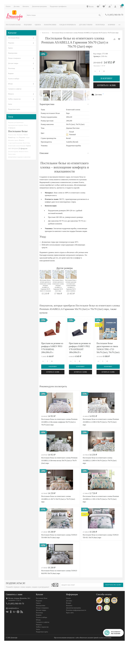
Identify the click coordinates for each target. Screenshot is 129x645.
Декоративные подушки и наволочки (19, 157)
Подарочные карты (14, 109)
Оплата (8, 6)
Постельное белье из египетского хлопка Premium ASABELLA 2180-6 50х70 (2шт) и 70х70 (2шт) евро (101, 422)
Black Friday (26, 143)
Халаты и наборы (13, 78)
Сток (17, 137)
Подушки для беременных (16, 122)
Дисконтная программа (39, 6)
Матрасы (11, 94)
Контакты (26, 6)
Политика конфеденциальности (76, 610)
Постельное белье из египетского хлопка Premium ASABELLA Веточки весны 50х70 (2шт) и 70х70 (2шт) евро (59, 460)
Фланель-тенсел (23, 151)
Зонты (10, 104)
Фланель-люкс (12, 135)
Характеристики (47, 104)
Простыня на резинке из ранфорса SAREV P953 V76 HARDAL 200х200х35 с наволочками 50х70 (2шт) (52, 349)
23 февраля (22, 148)
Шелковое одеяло (13, 140)
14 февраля (11, 128)
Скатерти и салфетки (14, 89)
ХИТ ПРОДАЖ (13, 148)
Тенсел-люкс (12, 154)
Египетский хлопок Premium (17, 146)
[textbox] (64, 15)
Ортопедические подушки (15, 125)
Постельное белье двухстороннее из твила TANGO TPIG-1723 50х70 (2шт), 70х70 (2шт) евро (108, 349)
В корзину (106, 78)
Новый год (11, 137)
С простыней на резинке (15, 143)
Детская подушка (13, 151)
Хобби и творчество (14, 99)
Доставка (16, 6)
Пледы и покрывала (67, 25)
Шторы (10, 84)
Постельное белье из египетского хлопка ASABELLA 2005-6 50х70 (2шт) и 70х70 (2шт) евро (100, 460)
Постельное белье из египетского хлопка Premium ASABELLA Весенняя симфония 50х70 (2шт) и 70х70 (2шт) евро (59, 422)
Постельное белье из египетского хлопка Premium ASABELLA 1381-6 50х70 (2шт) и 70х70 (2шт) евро (101, 499)
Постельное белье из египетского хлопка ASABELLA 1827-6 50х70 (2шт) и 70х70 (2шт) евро (58, 499)
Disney (26, 125)
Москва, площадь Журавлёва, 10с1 (19, 598)
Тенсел (25, 135)
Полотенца (100, 25)
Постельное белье (13, 25)
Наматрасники (50, 25)
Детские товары (85, 25)
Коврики (111, 25)
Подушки (28, 25)
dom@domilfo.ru (13, 608)
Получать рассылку (113, 585)
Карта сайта (70, 612)
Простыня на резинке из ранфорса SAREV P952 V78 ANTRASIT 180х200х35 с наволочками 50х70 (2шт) (80, 349)
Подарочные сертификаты (58, 6)
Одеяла (38, 25)
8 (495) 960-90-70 (115, 15)
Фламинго (20, 135)
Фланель (21, 140)
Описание (44, 153)
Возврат (68, 603)
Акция (27, 137)
